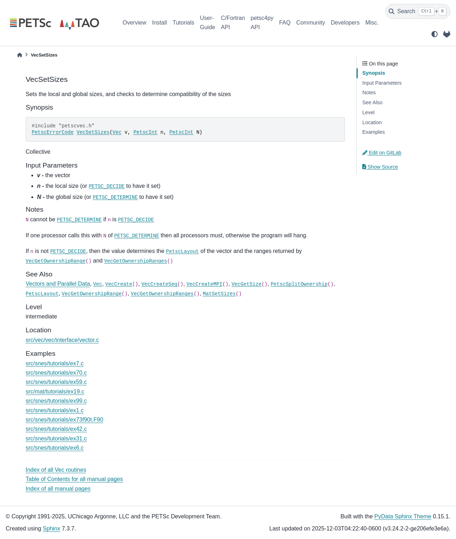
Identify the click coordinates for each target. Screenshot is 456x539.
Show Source (380, 167)
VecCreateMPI (204, 284)
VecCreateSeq (159, 284)
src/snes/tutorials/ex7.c (55, 363)
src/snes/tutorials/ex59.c (56, 382)
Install (159, 23)
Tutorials (183, 23)
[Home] (19, 55)
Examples (373, 132)
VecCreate (119, 284)
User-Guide (207, 22)
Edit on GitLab (381, 152)
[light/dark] (435, 34)
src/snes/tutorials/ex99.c (56, 401)
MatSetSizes (219, 294)
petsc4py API (262, 22)
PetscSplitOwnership (299, 284)
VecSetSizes (93, 132)
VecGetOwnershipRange (56, 261)
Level (368, 112)
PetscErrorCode (53, 132)
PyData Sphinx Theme (402, 516)
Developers (345, 23)
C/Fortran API (233, 22)
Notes (369, 92)
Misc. (371, 23)
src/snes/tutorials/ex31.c (56, 438)
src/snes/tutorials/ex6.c (55, 448)
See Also (372, 102)
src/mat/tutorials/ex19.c (55, 392)
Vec (117, 132)
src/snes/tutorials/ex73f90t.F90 (64, 420)
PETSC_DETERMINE (115, 197)
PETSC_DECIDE (107, 186)
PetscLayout (182, 251)
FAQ (285, 23)
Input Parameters (381, 83)
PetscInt (145, 132)
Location (372, 122)
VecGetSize (246, 284)
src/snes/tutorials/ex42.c (56, 429)
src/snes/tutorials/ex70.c (56, 373)
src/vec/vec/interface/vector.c (62, 340)
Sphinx (51, 528)
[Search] (417, 11)
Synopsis (373, 73)
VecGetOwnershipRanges (135, 261)
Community (310, 23)
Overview (134, 23)
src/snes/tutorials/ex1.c (55, 410)
